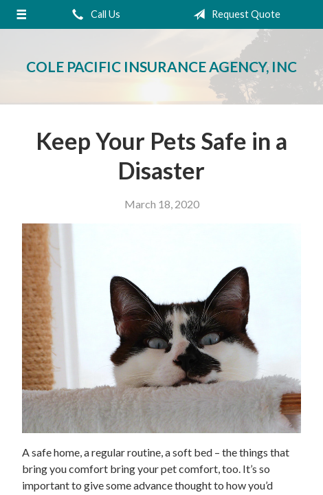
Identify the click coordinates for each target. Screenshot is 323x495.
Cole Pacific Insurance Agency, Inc (161, 66)
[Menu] (21, 14)
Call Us (93, 14)
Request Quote (234, 14)
